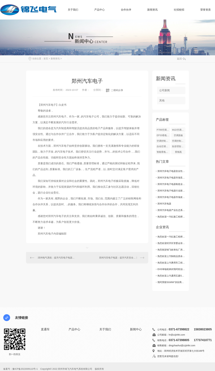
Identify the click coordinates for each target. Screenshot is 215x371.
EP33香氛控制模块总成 (163, 135)
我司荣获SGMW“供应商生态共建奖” (171, 282)
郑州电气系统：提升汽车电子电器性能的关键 (56, 257)
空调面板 (178, 135)
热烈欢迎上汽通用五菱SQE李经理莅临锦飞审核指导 (171, 275)
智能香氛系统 (163, 152)
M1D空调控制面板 (178, 129)
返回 (181, 58)
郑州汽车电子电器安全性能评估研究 (171, 171)
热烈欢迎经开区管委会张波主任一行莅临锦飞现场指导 (171, 243)
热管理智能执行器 (178, 146)
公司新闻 (164, 90)
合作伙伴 (126, 11)
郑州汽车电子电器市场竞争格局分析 (171, 177)
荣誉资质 (205, 9)
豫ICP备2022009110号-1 (25, 369)
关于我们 (73, 11)
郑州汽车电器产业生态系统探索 (171, 210)
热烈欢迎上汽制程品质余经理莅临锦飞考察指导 (171, 256)
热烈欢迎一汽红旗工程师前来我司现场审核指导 (171, 216)
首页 (45, 58)
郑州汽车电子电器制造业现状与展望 (171, 184)
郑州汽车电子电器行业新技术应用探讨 (171, 190)
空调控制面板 (163, 141)
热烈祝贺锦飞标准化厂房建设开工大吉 (171, 249)
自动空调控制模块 (163, 146)
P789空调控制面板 (163, 129)
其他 (64, 58)
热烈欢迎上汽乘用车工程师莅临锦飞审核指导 (171, 262)
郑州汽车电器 (164, 203)
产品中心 (99, 11)
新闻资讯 (152, 11)
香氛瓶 (178, 152)
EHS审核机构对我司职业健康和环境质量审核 (171, 269)
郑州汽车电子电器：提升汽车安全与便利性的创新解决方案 (121, 257)
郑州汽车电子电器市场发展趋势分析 (171, 197)
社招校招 (179, 9)
